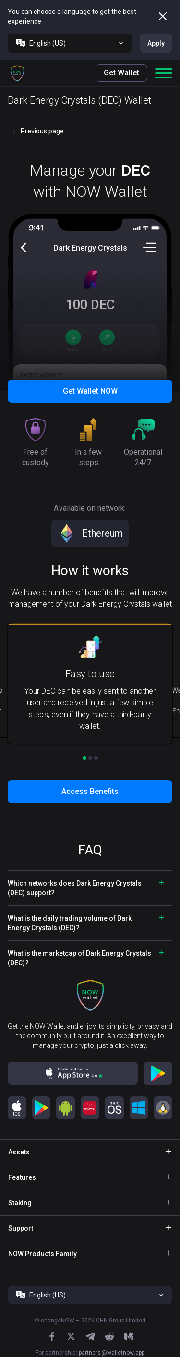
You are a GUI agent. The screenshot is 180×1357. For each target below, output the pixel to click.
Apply (156, 43)
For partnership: (90, 1352)
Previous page (42, 131)
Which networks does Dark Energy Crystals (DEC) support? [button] (75, 888)
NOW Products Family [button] (42, 1254)
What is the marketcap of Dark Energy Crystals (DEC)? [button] (79, 958)
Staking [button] (20, 1203)
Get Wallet (121, 72)
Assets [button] (19, 1152)
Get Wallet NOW (90, 391)
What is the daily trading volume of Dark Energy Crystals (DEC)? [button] (70, 923)
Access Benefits (90, 791)
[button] (17, 73)
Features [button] (22, 1177)
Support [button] (20, 1228)
